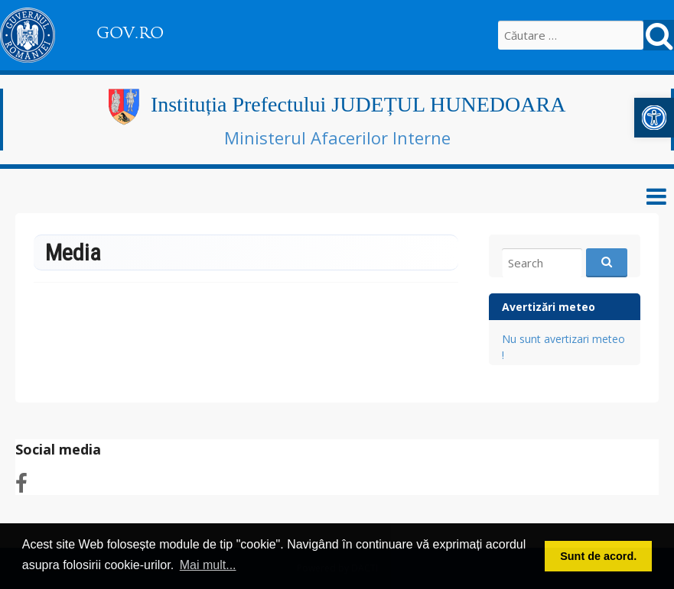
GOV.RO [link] (130, 33)
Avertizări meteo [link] (548, 306)
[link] (654, 118)
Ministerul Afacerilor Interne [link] (337, 137)
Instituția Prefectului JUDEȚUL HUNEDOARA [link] (358, 104)
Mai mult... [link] (208, 564)
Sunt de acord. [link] (598, 556)
